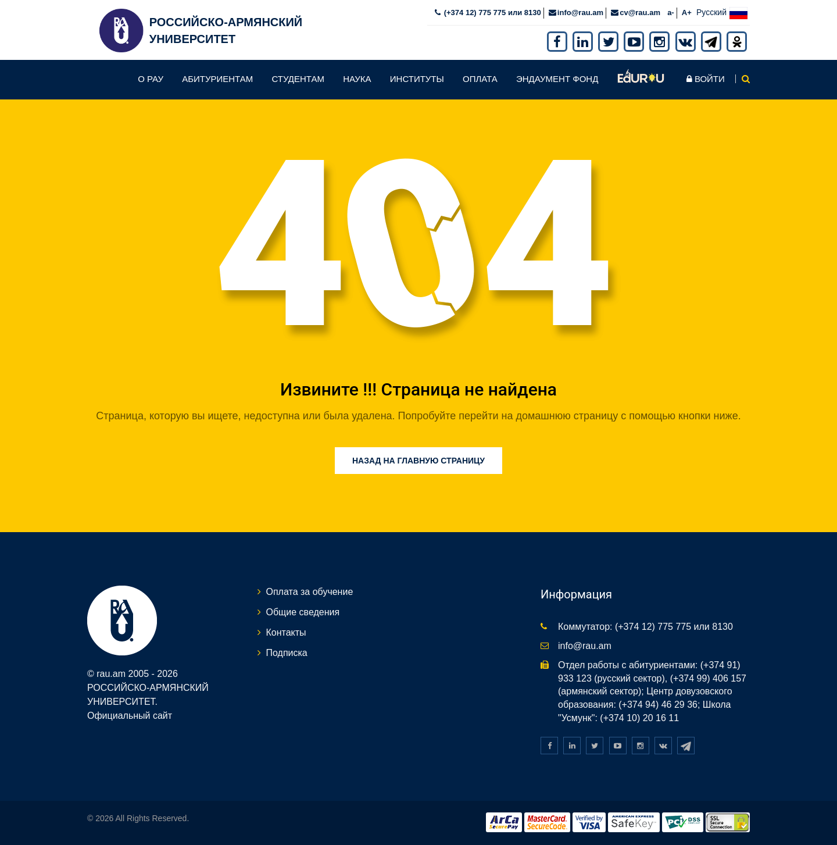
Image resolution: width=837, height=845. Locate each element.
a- (670, 12)
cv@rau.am (640, 12)
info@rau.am (580, 12)
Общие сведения (303, 612)
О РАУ (150, 79)
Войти (705, 79)
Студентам (297, 79)
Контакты (286, 632)
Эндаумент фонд (557, 79)
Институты (417, 79)
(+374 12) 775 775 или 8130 (491, 12)
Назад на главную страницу (418, 460)
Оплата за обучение (309, 592)
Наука (357, 79)
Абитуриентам (217, 79)
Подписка (286, 653)
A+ (687, 12)
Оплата (480, 79)
